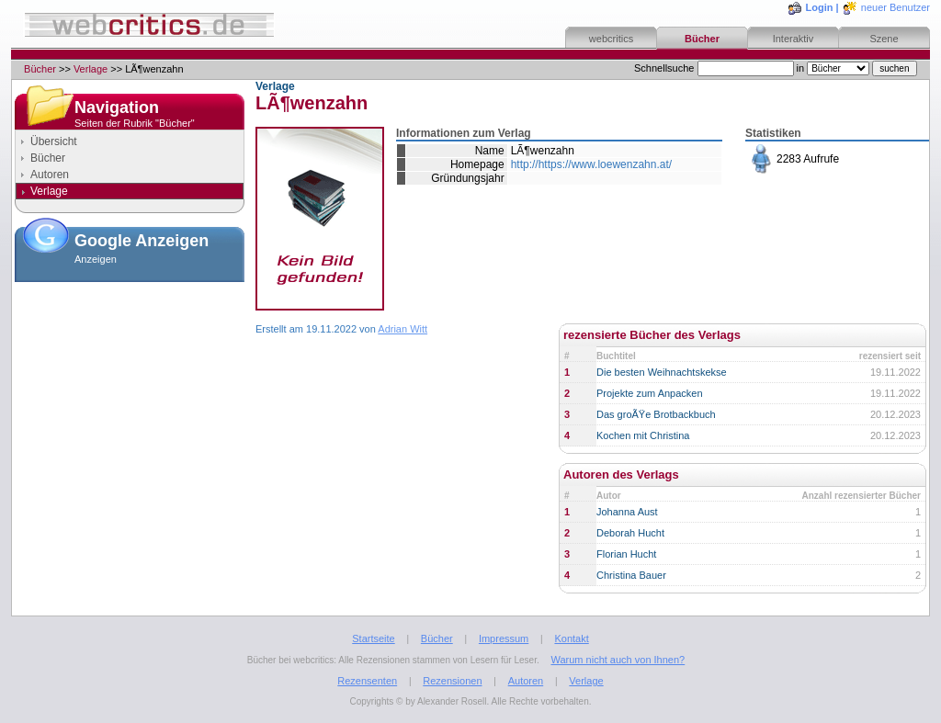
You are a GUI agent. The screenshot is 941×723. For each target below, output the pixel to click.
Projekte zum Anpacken (649, 393)
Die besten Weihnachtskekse (661, 372)
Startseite (373, 638)
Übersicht (53, 141)
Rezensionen (452, 680)
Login (819, 7)
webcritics (611, 38)
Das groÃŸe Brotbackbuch (656, 414)
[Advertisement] (129, 380)
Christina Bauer (631, 575)
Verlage (91, 68)
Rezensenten (367, 680)
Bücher (702, 38)
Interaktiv (793, 38)
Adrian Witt (402, 328)
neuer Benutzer (895, 7)
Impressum (503, 638)
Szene (883, 38)
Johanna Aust (627, 511)
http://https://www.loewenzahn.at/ (591, 164)
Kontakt (571, 638)
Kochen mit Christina (643, 435)
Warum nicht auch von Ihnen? (617, 659)
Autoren (49, 174)
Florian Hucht (626, 553)
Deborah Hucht (630, 532)
